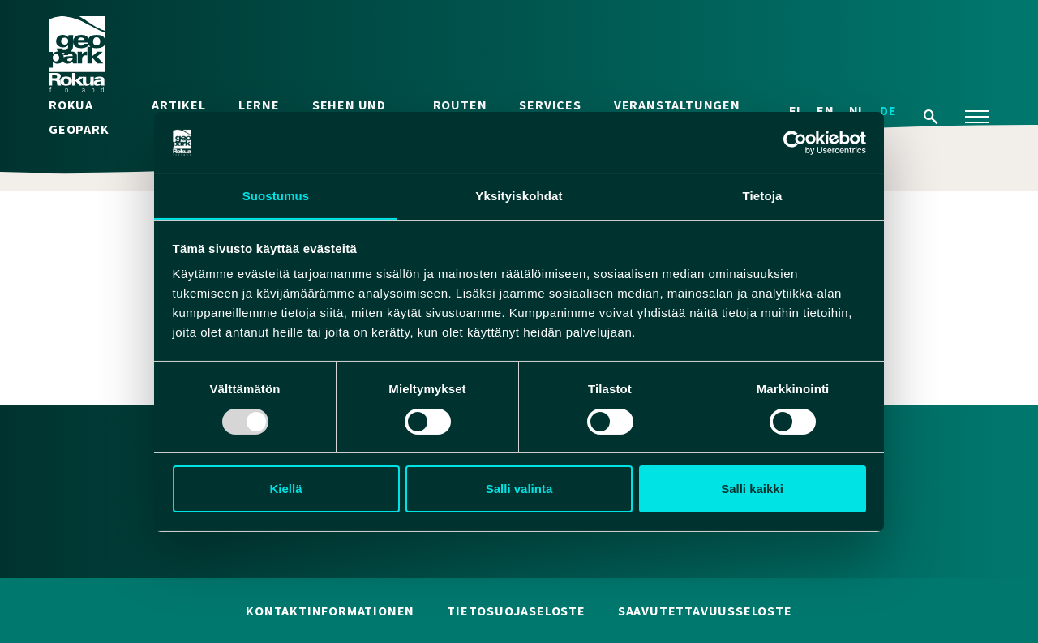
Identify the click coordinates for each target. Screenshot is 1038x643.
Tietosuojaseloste (516, 611)
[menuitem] (888, 111)
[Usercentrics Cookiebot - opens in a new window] (795, 142)
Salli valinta (519, 489)
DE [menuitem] (888, 111)
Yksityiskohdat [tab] (518, 196)
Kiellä (285, 489)
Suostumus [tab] (276, 196)
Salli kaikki (752, 489)
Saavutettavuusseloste (705, 611)
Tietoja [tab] (763, 196)
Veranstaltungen (677, 105)
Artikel (179, 105)
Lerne (259, 105)
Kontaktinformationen (330, 611)
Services (550, 105)
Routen (460, 105)
